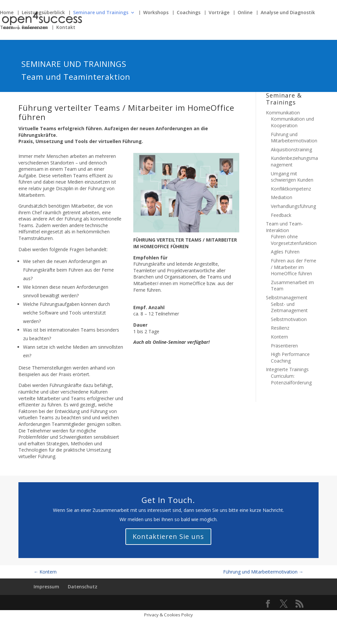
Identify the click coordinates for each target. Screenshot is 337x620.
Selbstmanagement (286, 297)
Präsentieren (284, 345)
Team (6, 27)
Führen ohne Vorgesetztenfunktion (294, 239)
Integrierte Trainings (287, 369)
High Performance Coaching (290, 357)
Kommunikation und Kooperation (292, 122)
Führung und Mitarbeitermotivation (294, 137)
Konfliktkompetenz (291, 189)
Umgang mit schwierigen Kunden (292, 176)
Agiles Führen (285, 252)
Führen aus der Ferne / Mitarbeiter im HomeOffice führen (293, 267)
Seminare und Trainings (100, 12)
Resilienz (280, 328)
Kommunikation (283, 112)
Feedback (281, 215)
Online (245, 12)
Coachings (188, 12)
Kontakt (65, 27)
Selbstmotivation (289, 319)
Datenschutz (82, 586)
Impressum (46, 586)
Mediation (281, 197)
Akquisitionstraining (291, 149)
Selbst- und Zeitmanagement (289, 307)
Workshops (155, 12)
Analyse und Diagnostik (288, 12)
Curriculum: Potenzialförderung (291, 379)
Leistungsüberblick (43, 12)
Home (6, 12)
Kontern (279, 337)
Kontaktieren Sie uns (168, 536)
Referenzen (35, 27)
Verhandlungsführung (293, 206)
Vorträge (219, 12)
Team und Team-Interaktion (284, 227)
